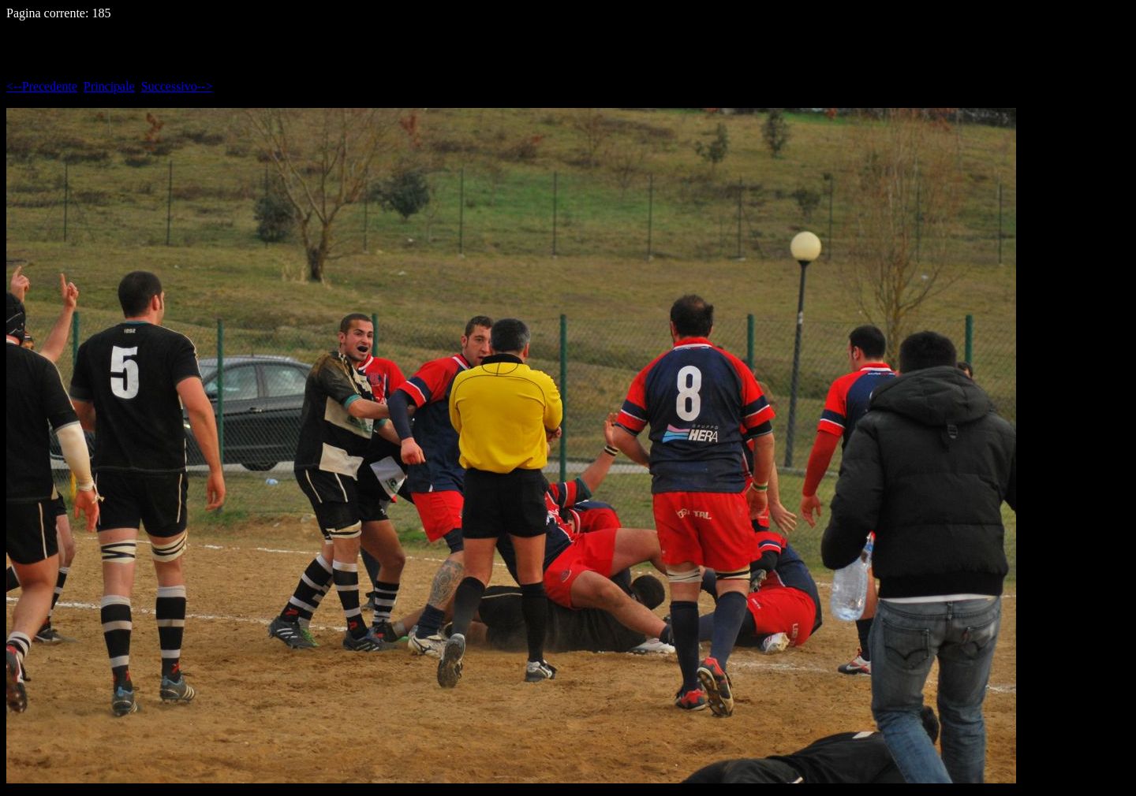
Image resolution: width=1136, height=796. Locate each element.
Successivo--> (177, 86)
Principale (109, 86)
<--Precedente (41, 86)
